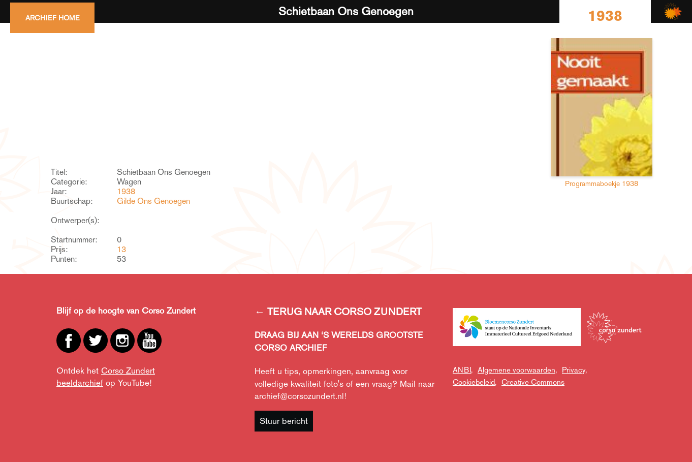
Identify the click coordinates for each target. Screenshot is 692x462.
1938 (126, 191)
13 (121, 249)
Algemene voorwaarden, (517, 369)
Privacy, (574, 369)
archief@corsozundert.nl (299, 396)
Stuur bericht (284, 421)
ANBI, (463, 369)
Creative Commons (532, 382)
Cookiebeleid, (474, 382)
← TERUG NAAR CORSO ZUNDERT (338, 311)
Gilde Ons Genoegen (153, 201)
